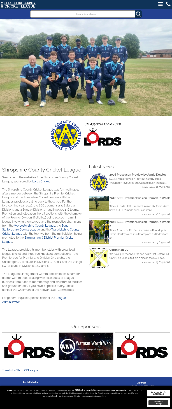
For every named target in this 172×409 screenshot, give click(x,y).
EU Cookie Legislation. (86, 390)
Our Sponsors (86, 326)
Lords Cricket (41, 181)
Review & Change (158, 402)
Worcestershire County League (34, 225)
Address (141, 382)
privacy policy (120, 390)
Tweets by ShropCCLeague (20, 370)
